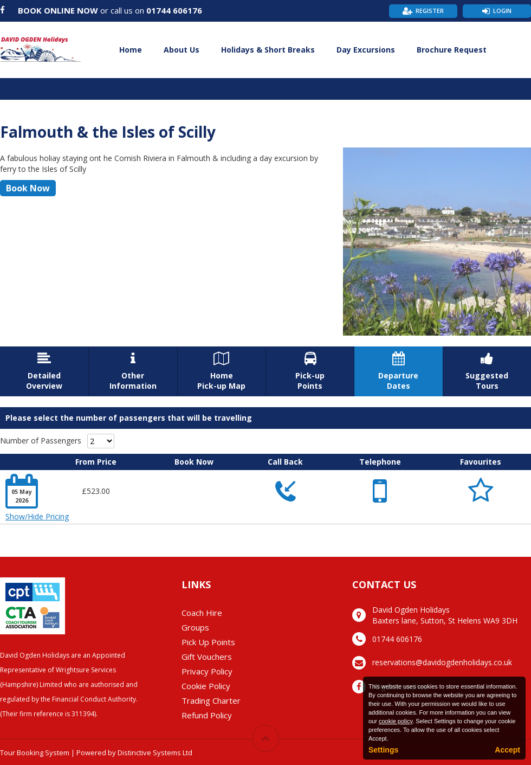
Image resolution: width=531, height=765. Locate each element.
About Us (181, 49)
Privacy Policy (207, 671)
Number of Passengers (40, 440)
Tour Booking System (34, 752)
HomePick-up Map (222, 371)
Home (130, 49)
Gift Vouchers (207, 656)
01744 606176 (174, 10)
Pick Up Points (208, 642)
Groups (195, 627)
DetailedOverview (44, 371)
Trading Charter (211, 700)
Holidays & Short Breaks (268, 49)
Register (430, 11)
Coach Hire (140, 91)
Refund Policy (207, 715)
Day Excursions (365, 49)
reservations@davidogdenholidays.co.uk (442, 662)
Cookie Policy (206, 685)
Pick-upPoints (310, 371)
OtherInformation (133, 371)
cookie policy (395, 721)
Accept (507, 749)
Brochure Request (452, 49)
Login (502, 11)
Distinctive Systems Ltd (155, 752)
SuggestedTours (487, 371)
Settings (383, 749)
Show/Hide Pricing (37, 516)
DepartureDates (398, 371)
